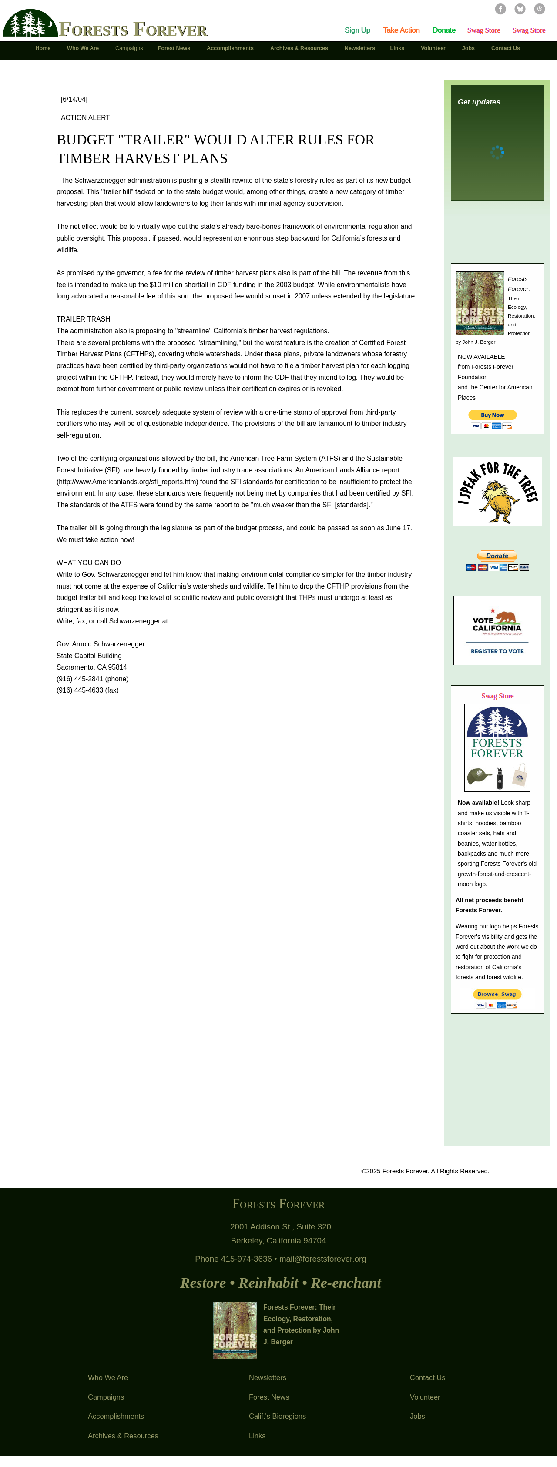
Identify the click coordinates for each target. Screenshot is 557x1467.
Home (43, 48)
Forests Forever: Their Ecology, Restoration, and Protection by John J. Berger (301, 1325)
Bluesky (520, 8)
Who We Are (108, 1377)
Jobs (417, 1416)
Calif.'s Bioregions (277, 1416)
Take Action (401, 30)
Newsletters (267, 1377)
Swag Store (483, 30)
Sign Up (357, 30)
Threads (539, 8)
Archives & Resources (123, 1436)
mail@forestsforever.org (322, 1258)
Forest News (269, 1397)
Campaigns (106, 1397)
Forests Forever (133, 28)
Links (257, 1436)
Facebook (500, 8)
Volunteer (425, 1397)
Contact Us (427, 1377)
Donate (444, 30)
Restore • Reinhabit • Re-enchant (280, 1283)
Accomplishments (116, 1416)
